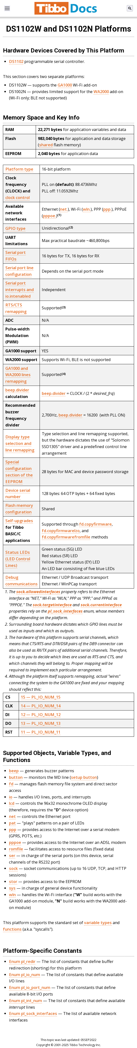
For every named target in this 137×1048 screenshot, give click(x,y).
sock (13, 868)
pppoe (15, 842)
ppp (12, 829)
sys (12, 888)
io (10, 797)
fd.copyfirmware (95, 524)
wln (12, 894)
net (12, 816)
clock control (17, 197)
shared (46, 144)
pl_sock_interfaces (65, 611)
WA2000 (101, 91)
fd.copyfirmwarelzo (61, 530)
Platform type (19, 169)
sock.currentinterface (101, 604)
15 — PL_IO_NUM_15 (40, 697)
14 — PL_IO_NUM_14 (40, 706)
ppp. (107, 209)
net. (64, 209)
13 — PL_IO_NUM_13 (40, 723)
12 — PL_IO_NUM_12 (40, 714)
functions (12, 929)
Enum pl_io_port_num (29, 987)
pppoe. (49, 215)
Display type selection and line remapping (19, 443)
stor (13, 881)
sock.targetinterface (52, 604)
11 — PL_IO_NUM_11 (40, 732)
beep (14, 770)
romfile (16, 849)
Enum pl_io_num (24, 974)
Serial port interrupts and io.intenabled (19, 289)
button (16, 777)
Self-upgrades (19, 520)
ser (12, 855)
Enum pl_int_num (25, 1000)
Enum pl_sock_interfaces (33, 1013)
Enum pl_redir (22, 961)
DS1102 (16, 61)
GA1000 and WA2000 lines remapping (18, 374)
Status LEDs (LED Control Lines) (17, 558)
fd (11, 784)
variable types (98, 922)
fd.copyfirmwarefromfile (66, 537)
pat (12, 823)
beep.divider (17, 390)
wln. (87, 209)
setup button (84, 777)
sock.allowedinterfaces (38, 591)
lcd (11, 803)
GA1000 (65, 85)
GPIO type (15, 228)
